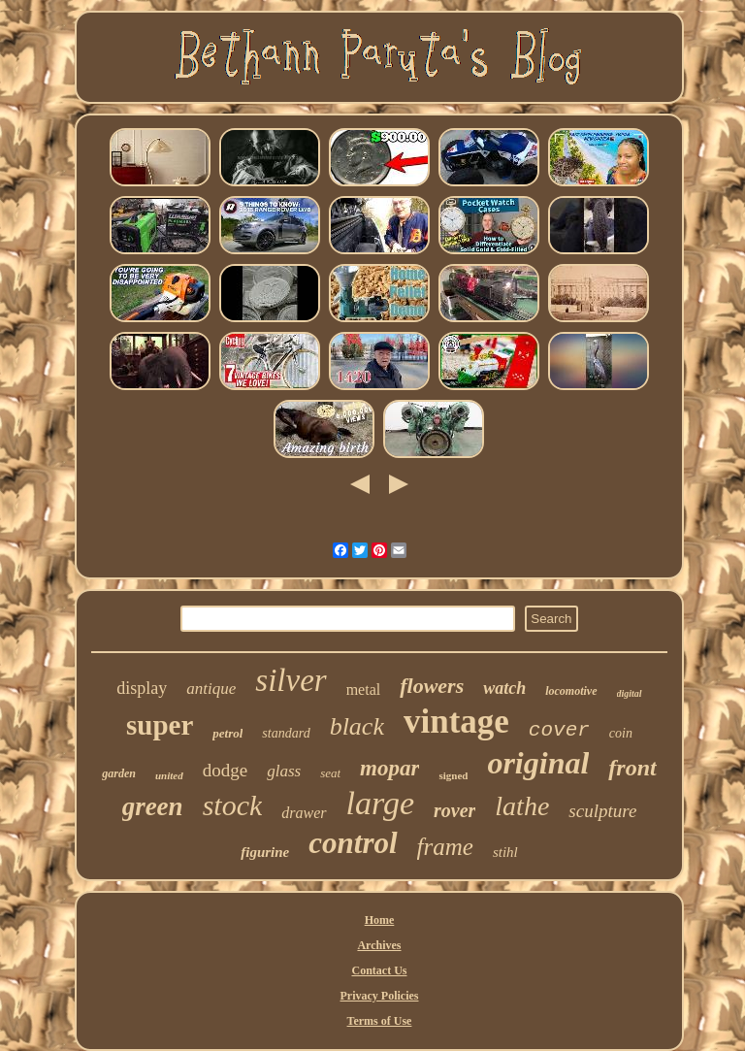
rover (454, 810)
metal (363, 689)
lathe (522, 806)
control (352, 843)
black (357, 726)
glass (284, 771)
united (169, 775)
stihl (505, 852)
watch (504, 688)
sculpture (602, 811)
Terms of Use (379, 1021)
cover (559, 730)
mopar (389, 768)
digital (629, 693)
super (159, 724)
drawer (303, 813)
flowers (432, 685)
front (632, 767)
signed (453, 775)
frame (445, 847)
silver (290, 680)
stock (233, 805)
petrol (227, 733)
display (141, 688)
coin (620, 733)
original (538, 762)
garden (119, 773)
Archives (379, 945)
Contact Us (378, 970)
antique (211, 688)
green (152, 806)
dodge (225, 770)
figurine (265, 852)
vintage (456, 721)
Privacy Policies (379, 995)
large (380, 803)
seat (330, 773)
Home (380, 920)
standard (285, 733)
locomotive (571, 691)
